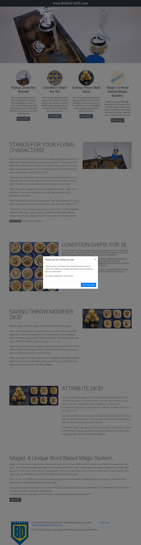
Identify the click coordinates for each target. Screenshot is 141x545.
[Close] (95, 259)
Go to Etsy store (88, 285)
